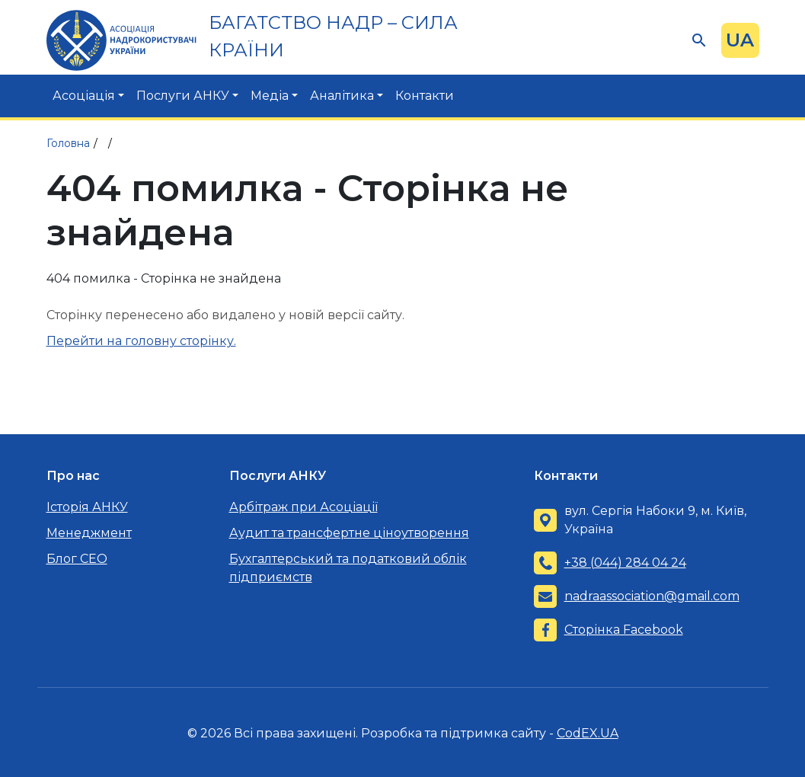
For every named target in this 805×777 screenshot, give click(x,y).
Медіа (270, 95)
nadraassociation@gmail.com (652, 596)
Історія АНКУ (87, 507)
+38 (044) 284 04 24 (625, 562)
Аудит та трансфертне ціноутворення (349, 533)
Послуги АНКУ (182, 95)
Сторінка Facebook (623, 629)
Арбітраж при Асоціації (303, 507)
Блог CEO (76, 559)
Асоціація (84, 95)
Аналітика (342, 95)
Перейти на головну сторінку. (141, 341)
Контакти (424, 95)
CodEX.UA (587, 733)
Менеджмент (89, 533)
